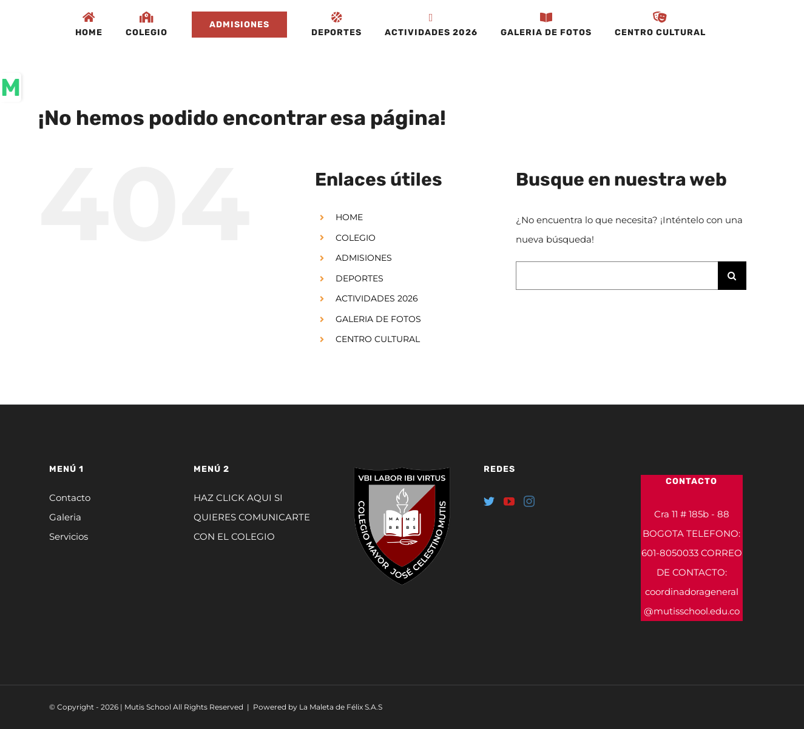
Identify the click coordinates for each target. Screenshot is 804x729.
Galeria (65, 517)
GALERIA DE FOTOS (378, 319)
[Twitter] (489, 501)
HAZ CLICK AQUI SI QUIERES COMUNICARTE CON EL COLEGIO (252, 517)
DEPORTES (359, 278)
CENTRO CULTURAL (378, 339)
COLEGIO (356, 237)
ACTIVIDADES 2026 (377, 298)
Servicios (68, 536)
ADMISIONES (364, 257)
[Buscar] (732, 275)
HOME (349, 217)
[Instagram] (529, 501)
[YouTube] (509, 501)
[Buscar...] (617, 275)
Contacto (69, 497)
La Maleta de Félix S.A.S (340, 706)
